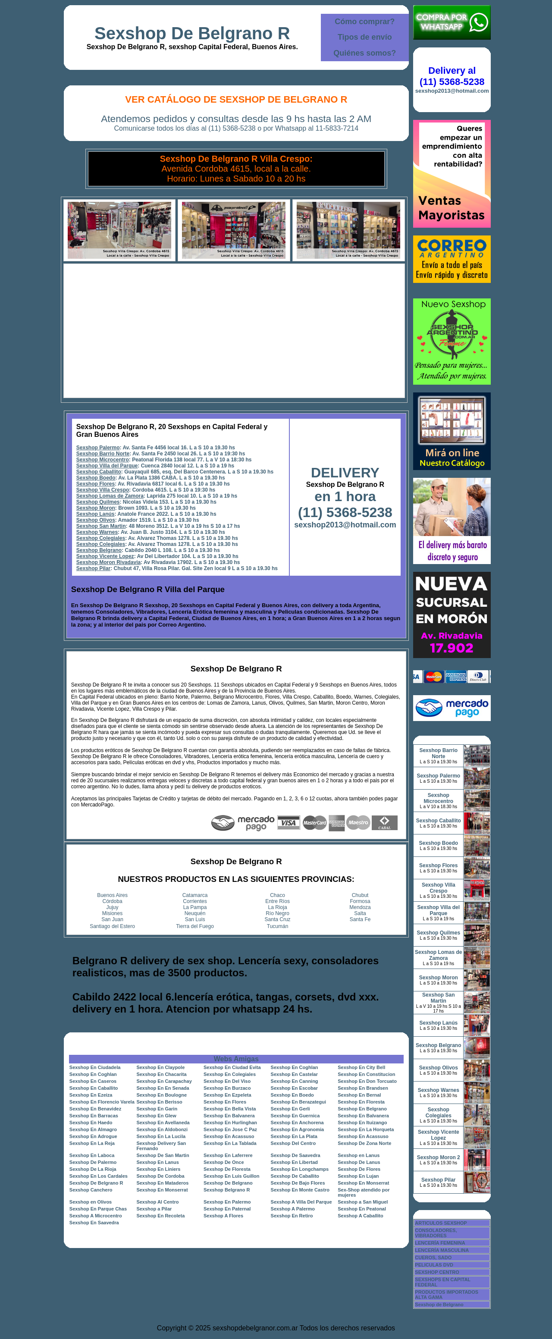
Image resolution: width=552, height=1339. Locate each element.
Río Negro (277, 913)
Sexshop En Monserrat (363, 1182)
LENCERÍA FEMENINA (440, 1242)
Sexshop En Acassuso (229, 1136)
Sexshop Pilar (93, 568)
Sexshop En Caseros (92, 1081)
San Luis (195, 919)
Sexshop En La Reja (92, 1143)
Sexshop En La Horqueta (366, 1129)
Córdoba (112, 901)
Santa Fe (360, 919)
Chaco (277, 895)
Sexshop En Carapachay (163, 1081)
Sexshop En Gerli (290, 1108)
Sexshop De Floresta (227, 1169)
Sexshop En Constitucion (366, 1074)
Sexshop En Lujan (358, 1176)
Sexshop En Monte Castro (300, 1189)
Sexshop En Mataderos (162, 1182)
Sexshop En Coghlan (294, 1067)
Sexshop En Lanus (157, 1162)
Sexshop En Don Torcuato (367, 1081)
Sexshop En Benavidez (95, 1108)
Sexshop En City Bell (361, 1067)
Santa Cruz (278, 919)
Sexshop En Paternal (227, 1208)
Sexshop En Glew (156, 1115)
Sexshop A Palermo (293, 1208)
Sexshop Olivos (95, 520)
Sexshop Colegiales (100, 538)
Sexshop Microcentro (102, 460)
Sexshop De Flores (359, 1169)
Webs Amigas (236, 1059)
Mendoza (359, 907)
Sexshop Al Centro (157, 1201)
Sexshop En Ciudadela (95, 1067)
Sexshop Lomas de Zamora (110, 496)
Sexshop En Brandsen (363, 1088)
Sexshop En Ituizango (362, 1122)
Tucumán (278, 926)
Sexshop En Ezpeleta (227, 1095)
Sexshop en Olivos (90, 1201)
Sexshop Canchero (91, 1189)
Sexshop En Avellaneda (162, 1122)
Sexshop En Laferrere (228, 1155)
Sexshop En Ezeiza (91, 1095)
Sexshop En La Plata (294, 1136)
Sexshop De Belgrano (228, 1182)
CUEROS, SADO (433, 1257)
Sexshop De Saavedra (295, 1155)
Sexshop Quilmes (98, 502)
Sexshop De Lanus (359, 1162)
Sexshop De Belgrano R (192, 33)
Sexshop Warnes (97, 532)
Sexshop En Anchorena (297, 1122)
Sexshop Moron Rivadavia (108, 562)
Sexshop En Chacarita (161, 1074)
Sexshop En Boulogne (161, 1095)
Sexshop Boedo (96, 478)
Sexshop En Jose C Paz (230, 1129)
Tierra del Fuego (195, 926)
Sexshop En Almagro (93, 1129)
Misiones (112, 913)
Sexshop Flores (95, 484)
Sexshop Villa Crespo (102, 490)
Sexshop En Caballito (93, 1088)
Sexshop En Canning (294, 1081)
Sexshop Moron (95, 508)
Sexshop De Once (224, 1162)
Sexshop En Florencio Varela (102, 1101)
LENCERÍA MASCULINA (442, 1250)
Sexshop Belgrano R (227, 1189)
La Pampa (195, 907)
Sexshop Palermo (98, 448)
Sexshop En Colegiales (230, 1074)
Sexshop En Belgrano (362, 1108)
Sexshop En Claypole (160, 1067)
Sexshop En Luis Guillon (232, 1176)
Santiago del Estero (112, 926)
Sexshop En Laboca (92, 1155)
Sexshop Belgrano (99, 550)
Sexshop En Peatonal (362, 1208)
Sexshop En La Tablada (230, 1143)
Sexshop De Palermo (92, 1162)
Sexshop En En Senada (162, 1088)
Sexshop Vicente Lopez (105, 556)
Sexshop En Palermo (227, 1201)
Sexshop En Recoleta (160, 1215)
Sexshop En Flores (225, 1101)
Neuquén (195, 913)
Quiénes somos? (364, 53)
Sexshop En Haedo (91, 1122)
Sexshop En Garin (156, 1108)
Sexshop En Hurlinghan (230, 1122)
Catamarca (195, 895)
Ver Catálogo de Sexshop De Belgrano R (236, 99)
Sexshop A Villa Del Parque (301, 1201)
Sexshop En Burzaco (227, 1088)
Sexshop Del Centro (293, 1143)
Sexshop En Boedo (292, 1095)
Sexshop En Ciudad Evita (232, 1067)
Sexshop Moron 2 (438, 1157)
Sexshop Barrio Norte (102, 454)
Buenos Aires (112, 895)
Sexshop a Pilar (154, 1208)
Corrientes (195, 901)
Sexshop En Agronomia (297, 1129)
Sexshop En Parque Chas (98, 1208)
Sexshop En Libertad (294, 1162)
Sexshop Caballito (98, 472)
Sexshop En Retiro (292, 1215)
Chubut (360, 895)
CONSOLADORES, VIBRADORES (436, 1233)
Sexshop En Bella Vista (230, 1108)
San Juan (112, 919)
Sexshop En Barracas (93, 1115)
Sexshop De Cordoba (160, 1176)
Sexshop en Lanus (359, 1155)
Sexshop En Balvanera (229, 1115)
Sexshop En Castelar (294, 1074)
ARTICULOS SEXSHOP (441, 1223)
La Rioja (277, 907)
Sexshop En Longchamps (300, 1169)
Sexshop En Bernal (359, 1095)
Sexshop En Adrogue (93, 1136)
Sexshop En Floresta (361, 1101)
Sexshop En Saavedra (94, 1222)
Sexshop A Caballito (360, 1215)
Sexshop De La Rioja (92, 1169)
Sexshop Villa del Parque (107, 466)
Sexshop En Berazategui (298, 1101)
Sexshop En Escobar (294, 1088)
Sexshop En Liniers (158, 1169)
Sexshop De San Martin (162, 1155)
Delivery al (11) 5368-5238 (452, 76)
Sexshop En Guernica (295, 1115)
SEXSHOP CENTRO (437, 1272)
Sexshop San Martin (101, 526)
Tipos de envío (365, 37)
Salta (360, 913)
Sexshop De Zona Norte (364, 1143)
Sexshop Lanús (95, 514)
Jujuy (113, 907)
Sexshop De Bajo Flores (298, 1182)
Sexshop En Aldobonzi (162, 1129)
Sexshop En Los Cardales (98, 1176)
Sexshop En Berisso (159, 1101)
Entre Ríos (277, 901)
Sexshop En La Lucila (160, 1136)
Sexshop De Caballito (295, 1176)
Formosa (360, 901)
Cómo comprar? (365, 21)
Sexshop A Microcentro (95, 1215)
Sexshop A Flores (223, 1215)
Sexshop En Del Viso (227, 1081)
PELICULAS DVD (434, 1264)
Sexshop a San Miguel (363, 1201)
